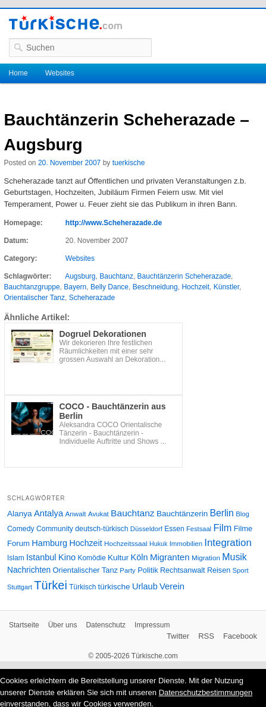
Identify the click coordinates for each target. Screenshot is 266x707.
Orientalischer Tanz (34, 297)
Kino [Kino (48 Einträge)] (67, 557)
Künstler (226, 287)
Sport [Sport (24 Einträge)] (240, 570)
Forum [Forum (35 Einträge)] (18, 543)
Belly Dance (109, 287)
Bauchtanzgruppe (32, 287)
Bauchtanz (116, 276)
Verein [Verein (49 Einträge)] (171, 586)
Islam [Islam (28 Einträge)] (15, 558)
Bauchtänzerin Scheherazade (184, 276)
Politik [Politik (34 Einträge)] (147, 570)
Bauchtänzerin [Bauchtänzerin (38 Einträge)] (182, 513)
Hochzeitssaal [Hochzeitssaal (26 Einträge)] (126, 543)
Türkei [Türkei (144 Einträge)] (50, 585)
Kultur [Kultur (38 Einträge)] (118, 557)
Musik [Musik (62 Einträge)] (234, 557)
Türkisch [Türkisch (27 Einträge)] (82, 587)
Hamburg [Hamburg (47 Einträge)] (49, 543)
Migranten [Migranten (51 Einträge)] (170, 557)
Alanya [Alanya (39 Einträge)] (19, 513)
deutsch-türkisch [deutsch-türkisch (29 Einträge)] (101, 529)
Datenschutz (106, 625)
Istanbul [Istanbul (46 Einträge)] (41, 557)
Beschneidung (155, 287)
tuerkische (128, 163)
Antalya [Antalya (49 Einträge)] (48, 513)
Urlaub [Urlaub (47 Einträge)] (145, 586)
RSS (206, 636)
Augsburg (80, 276)
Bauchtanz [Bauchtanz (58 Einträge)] (132, 513)
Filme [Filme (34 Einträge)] (243, 528)
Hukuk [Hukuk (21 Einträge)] (158, 543)
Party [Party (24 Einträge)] (127, 570)
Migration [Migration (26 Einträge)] (206, 557)
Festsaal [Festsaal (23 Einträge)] (198, 528)
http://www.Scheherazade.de (113, 223)
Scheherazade (92, 297)
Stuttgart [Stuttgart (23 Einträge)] (19, 587)
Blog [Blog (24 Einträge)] (242, 513)
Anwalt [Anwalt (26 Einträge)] (75, 513)
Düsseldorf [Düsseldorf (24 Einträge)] (146, 528)
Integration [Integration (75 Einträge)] (227, 542)
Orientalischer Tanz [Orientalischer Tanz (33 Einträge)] (85, 570)
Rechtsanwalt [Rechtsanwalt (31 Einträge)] (182, 570)
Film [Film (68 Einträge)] (222, 527)
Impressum (152, 625)
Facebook (240, 636)
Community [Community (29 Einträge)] (54, 529)
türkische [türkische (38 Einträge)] (114, 586)
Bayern (75, 287)
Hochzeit (195, 287)
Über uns (62, 625)
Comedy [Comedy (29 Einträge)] (21, 529)
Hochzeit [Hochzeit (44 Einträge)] (85, 543)
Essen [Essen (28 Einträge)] (174, 529)
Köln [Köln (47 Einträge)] (139, 557)
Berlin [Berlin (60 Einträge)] (222, 513)
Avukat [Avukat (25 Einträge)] (98, 513)
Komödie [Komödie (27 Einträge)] (92, 558)
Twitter (178, 636)
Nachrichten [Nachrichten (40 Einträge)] (29, 570)
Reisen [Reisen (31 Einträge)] (218, 570)
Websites (59, 73)
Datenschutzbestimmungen (206, 692)
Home (18, 73)
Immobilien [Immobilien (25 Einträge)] (186, 543)
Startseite (24, 625)
